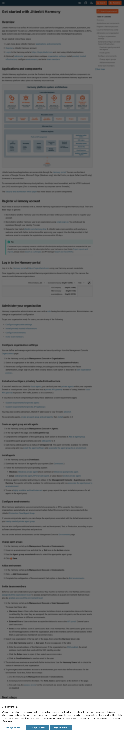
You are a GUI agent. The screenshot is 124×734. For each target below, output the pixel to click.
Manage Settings (14, 727)
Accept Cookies (37, 727)
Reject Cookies (61, 727)
